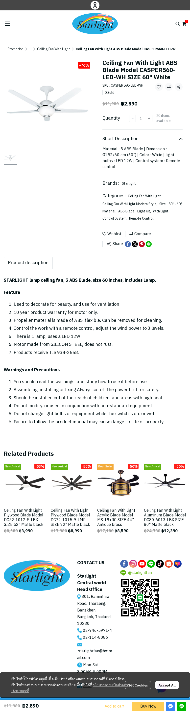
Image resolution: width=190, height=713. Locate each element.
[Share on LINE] (149, 244)
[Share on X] (135, 244)
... (30, 49)
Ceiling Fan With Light (53, 49)
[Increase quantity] (149, 118)
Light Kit (144, 211)
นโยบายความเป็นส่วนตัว (110, 685)
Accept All (167, 685)
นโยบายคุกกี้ (20, 690)
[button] (177, 23)
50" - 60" (175, 204)
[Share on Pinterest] (142, 244)
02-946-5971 (95, 630)
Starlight (129, 183)
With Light (161, 211)
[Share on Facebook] (128, 244)
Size (162, 204)
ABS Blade (126, 211)
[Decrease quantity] (132, 118)
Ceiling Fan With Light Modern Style (129, 204)
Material (109, 211)
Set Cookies (138, 685)
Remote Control (141, 218)
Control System (114, 218)
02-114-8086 (95, 637)
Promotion (16, 49)
